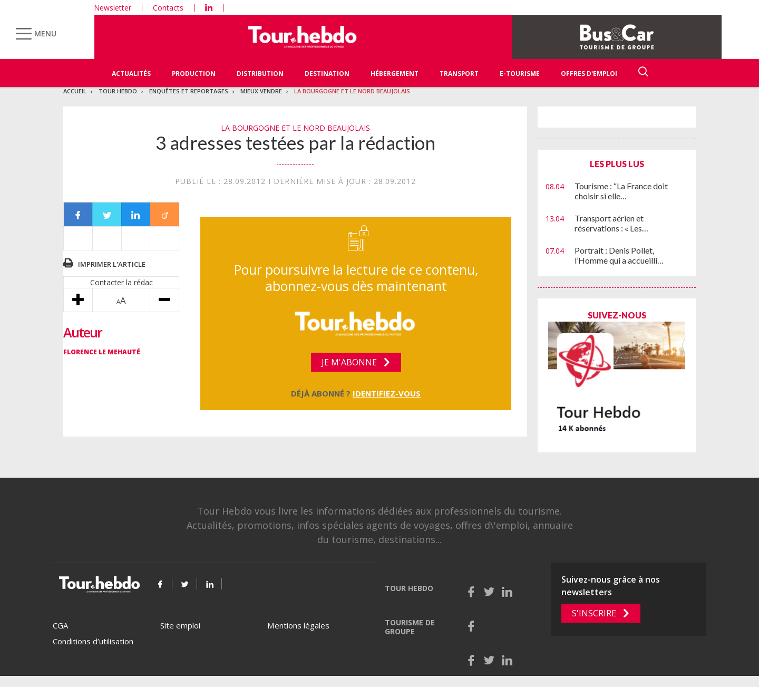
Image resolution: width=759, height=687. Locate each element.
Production (194, 73)
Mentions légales (298, 625)
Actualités (131, 73)
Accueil (74, 91)
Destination (327, 73)
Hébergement (395, 73)
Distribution (260, 73)
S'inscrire (594, 613)
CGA (60, 625)
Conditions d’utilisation (93, 641)
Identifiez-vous (387, 393)
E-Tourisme (520, 73)
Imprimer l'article (111, 264)
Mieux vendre (261, 91)
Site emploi (180, 625)
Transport (459, 73)
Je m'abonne (349, 362)
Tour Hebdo (118, 91)
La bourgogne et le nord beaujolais (352, 91)
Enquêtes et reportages (188, 91)
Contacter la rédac (121, 282)
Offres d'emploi (589, 73)
